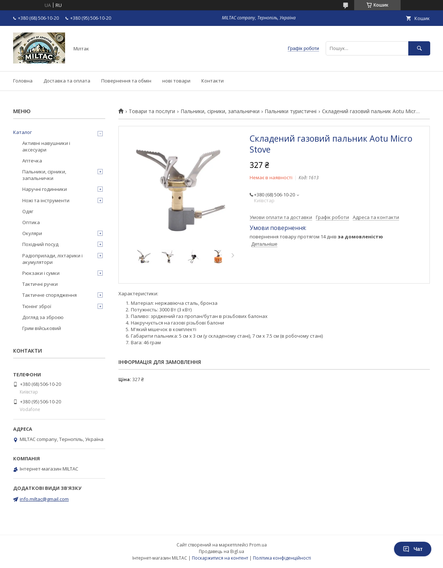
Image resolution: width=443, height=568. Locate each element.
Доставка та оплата (66, 80)
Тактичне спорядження (49, 295)
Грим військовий (41, 328)
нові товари (176, 80)
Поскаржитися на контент (220, 558)
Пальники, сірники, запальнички (220, 111)
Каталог (22, 132)
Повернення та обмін (126, 80)
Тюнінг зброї (36, 306)
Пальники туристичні (291, 111)
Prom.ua (258, 545)
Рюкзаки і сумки (41, 273)
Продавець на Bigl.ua (221, 551)
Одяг (27, 211)
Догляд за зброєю (43, 317)
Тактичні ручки (40, 284)
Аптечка (32, 160)
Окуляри (32, 233)
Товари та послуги (152, 111)
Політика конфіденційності (282, 558)
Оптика (31, 222)
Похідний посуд (40, 244)
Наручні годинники (44, 189)
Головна (23, 80)
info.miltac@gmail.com (44, 499)
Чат (413, 549)
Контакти (212, 80)
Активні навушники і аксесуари (46, 146)
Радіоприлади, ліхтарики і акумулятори (52, 258)
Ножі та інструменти (45, 200)
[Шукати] (419, 48)
